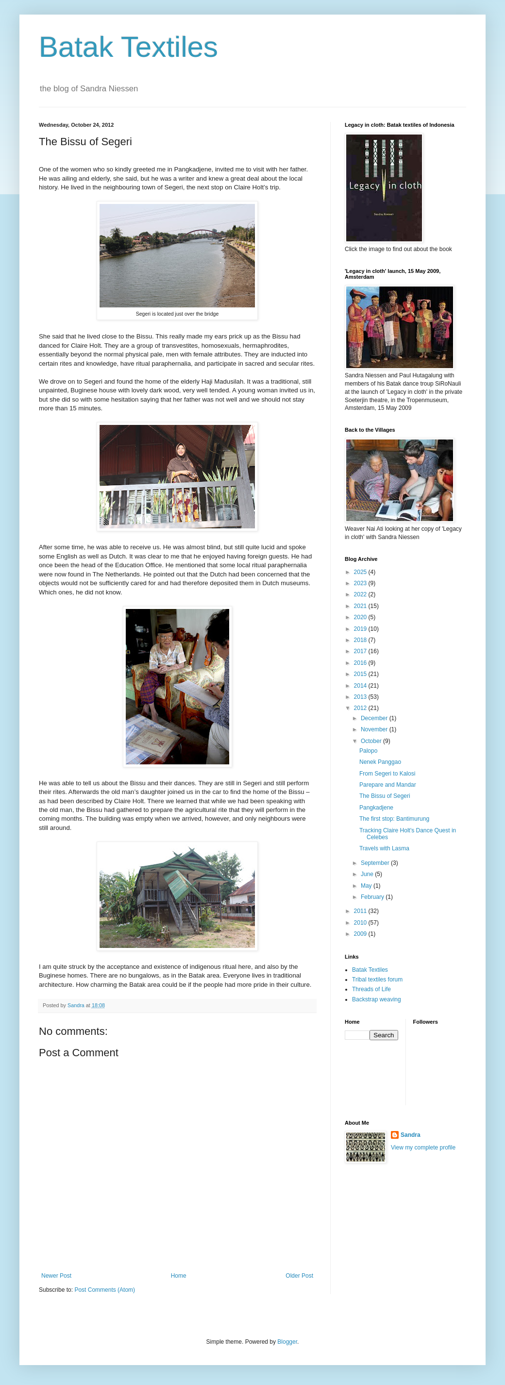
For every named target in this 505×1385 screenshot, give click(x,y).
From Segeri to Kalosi (387, 773)
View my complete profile (423, 1147)
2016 (361, 662)
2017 (361, 651)
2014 (361, 685)
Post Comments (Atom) (104, 1289)
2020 (361, 617)
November (375, 729)
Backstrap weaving (376, 999)
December (375, 718)
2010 (361, 922)
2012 (361, 708)
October (372, 741)
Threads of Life (371, 989)
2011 (361, 911)
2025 (361, 572)
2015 (361, 674)
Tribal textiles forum (377, 979)
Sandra (411, 1135)
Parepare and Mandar (387, 784)
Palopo (368, 750)
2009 (361, 933)
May (367, 885)
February (373, 897)
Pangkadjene (376, 807)
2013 (361, 696)
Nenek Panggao (380, 762)
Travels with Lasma (384, 848)
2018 (361, 640)
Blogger (287, 1341)
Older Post (299, 1275)
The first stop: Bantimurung (394, 818)
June (368, 874)
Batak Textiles (128, 47)
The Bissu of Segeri (384, 796)
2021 (361, 606)
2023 (361, 583)
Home (178, 1275)
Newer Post (56, 1275)
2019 (361, 628)
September (376, 863)
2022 (361, 594)
